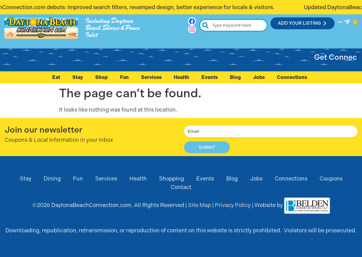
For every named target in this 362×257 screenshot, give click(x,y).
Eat (56, 77)
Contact (181, 187)
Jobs (259, 77)
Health (181, 77)
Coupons (331, 178)
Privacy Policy (233, 205)
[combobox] (233, 25)
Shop (101, 77)
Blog (235, 77)
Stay (77, 77)
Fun (124, 77)
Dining (52, 178)
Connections (293, 77)
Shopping (171, 178)
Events (209, 77)
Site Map (199, 205)
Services (151, 77)
